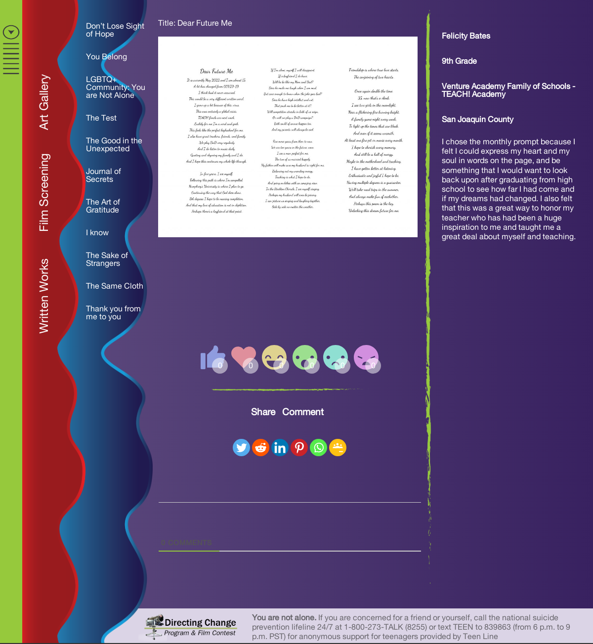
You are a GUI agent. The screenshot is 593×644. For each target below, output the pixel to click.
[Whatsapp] (318, 447)
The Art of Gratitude (103, 206)
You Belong (106, 57)
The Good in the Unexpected (114, 145)
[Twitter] (241, 447)
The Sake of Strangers (107, 259)
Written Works (44, 296)
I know (97, 233)
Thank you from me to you (113, 313)
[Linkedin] (280, 447)
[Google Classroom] (337, 447)
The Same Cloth (114, 286)
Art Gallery (44, 102)
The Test (101, 118)
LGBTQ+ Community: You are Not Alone (115, 87)
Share (263, 412)
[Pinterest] (299, 447)
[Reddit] (260, 447)
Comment (303, 412)
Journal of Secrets (103, 175)
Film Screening (44, 192)
